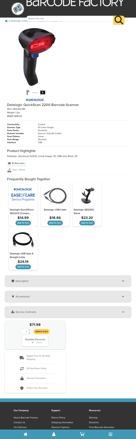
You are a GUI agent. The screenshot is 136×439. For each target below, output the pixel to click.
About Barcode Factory (26, 365)
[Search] (119, 15)
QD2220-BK (56, 21)
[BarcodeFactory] (17, 8)
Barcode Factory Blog (100, 379)
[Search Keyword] (69, 14)
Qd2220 (41, 21)
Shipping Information (62, 369)
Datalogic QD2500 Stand (80, 203)
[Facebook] (101, 403)
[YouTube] (86, 403)
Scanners (29, 21)
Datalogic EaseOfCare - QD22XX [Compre (22, 203)
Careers (18, 389)
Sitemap (93, 365)
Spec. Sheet (16, 161)
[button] (35, 304)
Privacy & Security (60, 379)
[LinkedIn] (115, 403)
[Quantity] (24, 278)
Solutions (94, 369)
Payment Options (60, 374)
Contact (39, 289)
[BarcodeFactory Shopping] (82, 434)
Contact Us (19, 369)
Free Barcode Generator (101, 374)
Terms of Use (58, 384)
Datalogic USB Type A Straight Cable (112, 203)
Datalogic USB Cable (53, 201)
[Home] (6, 21)
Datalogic (16, 21)
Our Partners (20, 374)
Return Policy (58, 365)
